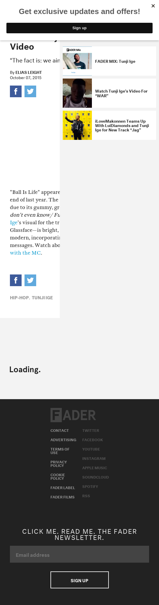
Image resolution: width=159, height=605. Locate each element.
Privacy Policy (58, 463)
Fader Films (62, 496)
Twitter (90, 430)
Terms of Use (59, 450)
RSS (86, 495)
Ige (14, 223)
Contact (59, 430)
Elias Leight (28, 72)
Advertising (63, 439)
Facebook (92, 439)
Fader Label (62, 487)
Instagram (94, 458)
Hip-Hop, (20, 297)
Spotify (90, 486)
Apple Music (94, 467)
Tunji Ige (42, 297)
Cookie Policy (57, 476)
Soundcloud (95, 476)
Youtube (91, 448)
